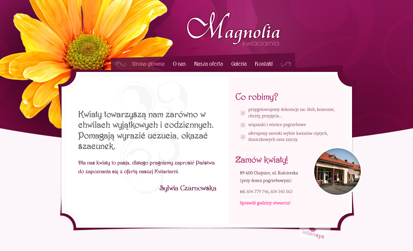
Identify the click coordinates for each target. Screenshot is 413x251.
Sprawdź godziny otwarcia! (265, 203)
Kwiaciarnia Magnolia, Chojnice (233, 28)
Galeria (239, 64)
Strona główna (148, 64)
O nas (179, 64)
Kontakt (264, 64)
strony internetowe (314, 238)
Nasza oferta (208, 64)
